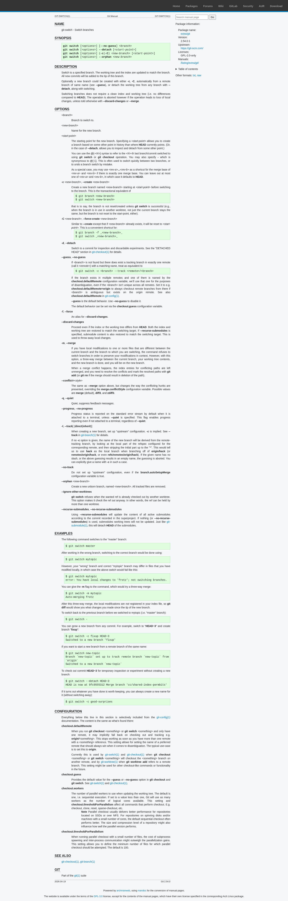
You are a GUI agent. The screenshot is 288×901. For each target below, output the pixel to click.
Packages (192, 6)
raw (199, 75)
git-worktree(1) (109, 761)
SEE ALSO (63, 856)
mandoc (142, 890)
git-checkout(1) (100, 251)
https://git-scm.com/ (192, 48)
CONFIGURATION (68, 711)
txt (194, 75)
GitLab (233, 6)
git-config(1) (112, 295)
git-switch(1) (112, 754)
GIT (57, 869)
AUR (261, 6)
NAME (59, 24)
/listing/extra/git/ (190, 62)
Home (176, 6)
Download (276, 6)
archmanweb (123, 890)
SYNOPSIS (63, 38)
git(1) (77, 875)
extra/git (185, 33)
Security (248, 6)
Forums (208, 6)
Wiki (221, 6)
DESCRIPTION (66, 66)
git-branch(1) (88, 435)
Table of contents (188, 69)
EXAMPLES (63, 533)
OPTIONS (62, 109)
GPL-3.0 (98, 896)
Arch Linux (20, 5)
